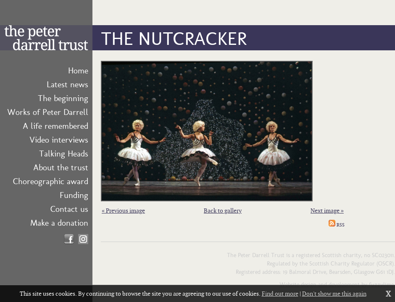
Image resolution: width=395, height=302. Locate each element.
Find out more (280, 293)
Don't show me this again (334, 293)
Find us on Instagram (83, 239)
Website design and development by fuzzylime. (337, 284)
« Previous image (123, 210)
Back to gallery (223, 210)
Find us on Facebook (69, 239)
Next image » (327, 210)
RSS (337, 225)
